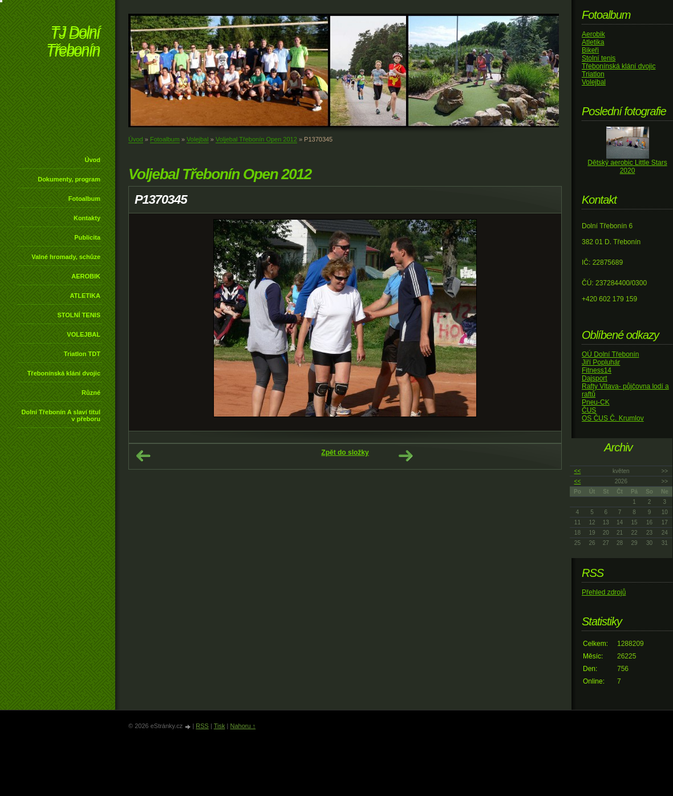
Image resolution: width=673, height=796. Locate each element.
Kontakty (87, 218)
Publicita (87, 237)
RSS (202, 725)
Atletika (593, 42)
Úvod (93, 159)
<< (577, 471)
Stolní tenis (598, 58)
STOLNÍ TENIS (78, 315)
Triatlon (593, 74)
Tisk (219, 725)
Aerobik (593, 34)
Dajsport (594, 378)
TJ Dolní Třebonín (73, 42)
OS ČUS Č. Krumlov (613, 418)
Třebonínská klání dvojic (63, 373)
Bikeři (590, 50)
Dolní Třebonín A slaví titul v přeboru (60, 415)
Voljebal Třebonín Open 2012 (256, 139)
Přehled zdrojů (604, 592)
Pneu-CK (596, 402)
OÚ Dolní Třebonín (610, 354)
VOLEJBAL (83, 334)
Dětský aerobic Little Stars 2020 (627, 167)
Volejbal (198, 139)
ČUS (589, 410)
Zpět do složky (344, 452)
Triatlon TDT (82, 353)
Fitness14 (596, 370)
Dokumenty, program (69, 179)
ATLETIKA (85, 295)
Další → (405, 455)
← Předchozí (143, 455)
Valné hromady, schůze (65, 256)
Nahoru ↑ (243, 725)
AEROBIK (85, 276)
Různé (91, 392)
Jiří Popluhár (601, 362)
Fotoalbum (84, 198)
